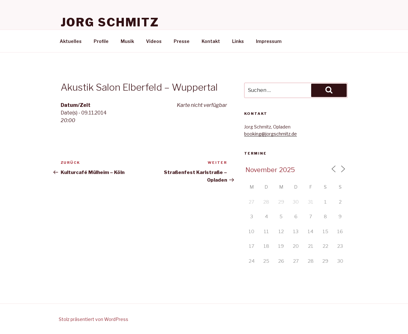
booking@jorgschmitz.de (270, 133)
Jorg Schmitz (110, 22)
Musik (127, 41)
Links (238, 41)
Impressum (269, 41)
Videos (154, 41)
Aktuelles (71, 41)
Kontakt (211, 41)
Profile (101, 41)
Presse (182, 41)
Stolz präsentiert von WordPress (93, 319)
